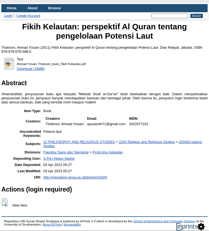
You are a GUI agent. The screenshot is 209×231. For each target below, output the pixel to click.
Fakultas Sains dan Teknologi (65, 152)
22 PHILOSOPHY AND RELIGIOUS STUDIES (79, 142)
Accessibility (72, 224)
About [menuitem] (32, 8)
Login (8, 16)
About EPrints (52, 224)
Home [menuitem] (12, 8)
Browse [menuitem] (54, 8)
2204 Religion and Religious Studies (147, 142)
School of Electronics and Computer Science (164, 221)
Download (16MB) (31, 69)
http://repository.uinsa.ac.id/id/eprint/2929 (75, 177)
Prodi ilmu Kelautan (108, 152)
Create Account (28, 16)
